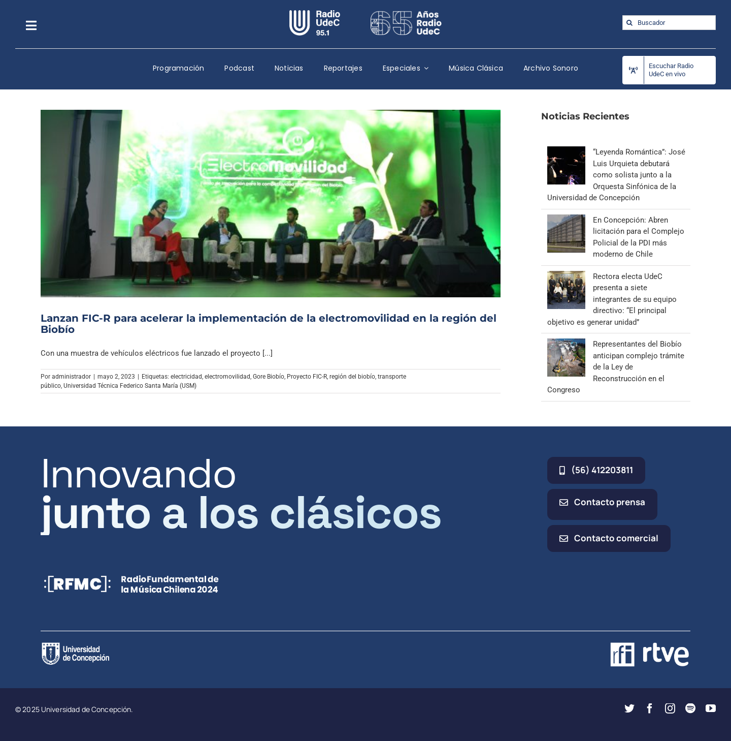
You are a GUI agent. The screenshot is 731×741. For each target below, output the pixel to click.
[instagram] (670, 708)
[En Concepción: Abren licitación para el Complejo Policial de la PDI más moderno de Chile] (566, 220)
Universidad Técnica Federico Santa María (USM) (129, 385)
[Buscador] (669, 22)
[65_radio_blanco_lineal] (406, 13)
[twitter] (629, 708)
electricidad (186, 376)
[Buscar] (629, 22)
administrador (71, 376)
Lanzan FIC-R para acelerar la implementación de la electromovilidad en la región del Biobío (268, 323)
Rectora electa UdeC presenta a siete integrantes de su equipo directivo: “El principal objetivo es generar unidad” (612, 299)
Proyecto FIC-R (307, 376)
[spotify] (690, 708)
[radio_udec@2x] (314, 13)
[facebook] (650, 708)
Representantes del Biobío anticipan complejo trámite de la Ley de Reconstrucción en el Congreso (615, 366)
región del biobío (352, 376)
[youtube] (711, 708)
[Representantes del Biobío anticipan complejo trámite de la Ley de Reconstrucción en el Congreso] (566, 344)
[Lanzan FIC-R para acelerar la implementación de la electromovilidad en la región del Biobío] (271, 203)
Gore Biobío (268, 376)
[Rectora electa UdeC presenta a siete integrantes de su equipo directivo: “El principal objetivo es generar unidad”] (566, 276)
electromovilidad (227, 376)
